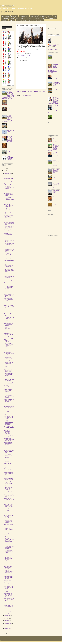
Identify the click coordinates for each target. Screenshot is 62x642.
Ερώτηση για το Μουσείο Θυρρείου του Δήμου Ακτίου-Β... (8, 602)
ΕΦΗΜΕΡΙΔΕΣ (36, 18)
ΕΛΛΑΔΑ (29, 18)
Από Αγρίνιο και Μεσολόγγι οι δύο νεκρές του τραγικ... (9, 227)
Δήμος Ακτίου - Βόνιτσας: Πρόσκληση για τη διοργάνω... (9, 287)
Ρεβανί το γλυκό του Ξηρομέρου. (56, 203)
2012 (4, 168)
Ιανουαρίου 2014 (7, 173)
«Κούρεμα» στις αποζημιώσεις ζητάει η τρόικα (10, 151)
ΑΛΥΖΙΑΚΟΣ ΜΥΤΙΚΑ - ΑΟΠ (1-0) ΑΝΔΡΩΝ (8, 529)
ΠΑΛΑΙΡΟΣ (12, 20)
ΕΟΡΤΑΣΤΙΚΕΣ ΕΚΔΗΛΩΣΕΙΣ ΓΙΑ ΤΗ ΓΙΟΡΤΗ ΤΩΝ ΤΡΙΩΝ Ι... (9, 501)
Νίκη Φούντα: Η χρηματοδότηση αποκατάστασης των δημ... (8, 367)
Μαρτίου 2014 (7, 615)
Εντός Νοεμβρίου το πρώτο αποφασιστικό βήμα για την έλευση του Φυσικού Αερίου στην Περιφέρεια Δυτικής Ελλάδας (53, 109)
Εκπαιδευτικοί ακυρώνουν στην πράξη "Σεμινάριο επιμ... (9, 469)
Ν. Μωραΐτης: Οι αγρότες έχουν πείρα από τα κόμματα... (9, 492)
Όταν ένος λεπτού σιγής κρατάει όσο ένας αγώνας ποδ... (8, 423)
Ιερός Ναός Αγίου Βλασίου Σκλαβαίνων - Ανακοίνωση (10, 102)
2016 (4, 633)
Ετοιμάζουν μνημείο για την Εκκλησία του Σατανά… (8, 219)
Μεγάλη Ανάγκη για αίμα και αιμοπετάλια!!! (8, 234)
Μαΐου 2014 (6, 618)
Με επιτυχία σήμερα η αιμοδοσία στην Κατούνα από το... (8, 512)
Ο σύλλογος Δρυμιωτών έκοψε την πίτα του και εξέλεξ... (8, 473)
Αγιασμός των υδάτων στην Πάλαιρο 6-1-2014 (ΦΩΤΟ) (9, 209)
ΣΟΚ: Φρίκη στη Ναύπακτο (9, 524)
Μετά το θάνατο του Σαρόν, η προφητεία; (8, 334)
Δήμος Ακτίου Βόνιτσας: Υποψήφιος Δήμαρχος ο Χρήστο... (9, 194)
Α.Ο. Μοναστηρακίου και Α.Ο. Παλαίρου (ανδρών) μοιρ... (8, 340)
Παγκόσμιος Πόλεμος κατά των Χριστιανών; (9, 363)
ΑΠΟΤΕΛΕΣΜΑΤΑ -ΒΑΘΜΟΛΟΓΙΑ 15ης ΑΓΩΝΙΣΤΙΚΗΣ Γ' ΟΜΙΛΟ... (8, 447)
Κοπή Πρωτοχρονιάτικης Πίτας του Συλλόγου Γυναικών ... (8, 212)
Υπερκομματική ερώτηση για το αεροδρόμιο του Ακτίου (9, 299)
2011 (4, 167)
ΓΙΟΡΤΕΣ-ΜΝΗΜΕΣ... (20, 18)
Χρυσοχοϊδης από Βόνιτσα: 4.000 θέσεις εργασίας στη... (8, 532)
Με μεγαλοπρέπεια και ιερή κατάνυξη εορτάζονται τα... (8, 216)
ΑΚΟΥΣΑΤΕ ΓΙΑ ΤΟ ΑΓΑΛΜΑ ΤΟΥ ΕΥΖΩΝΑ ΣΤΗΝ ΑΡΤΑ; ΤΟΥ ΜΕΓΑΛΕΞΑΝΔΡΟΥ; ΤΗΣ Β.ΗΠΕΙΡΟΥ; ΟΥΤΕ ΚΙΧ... (54, 185)
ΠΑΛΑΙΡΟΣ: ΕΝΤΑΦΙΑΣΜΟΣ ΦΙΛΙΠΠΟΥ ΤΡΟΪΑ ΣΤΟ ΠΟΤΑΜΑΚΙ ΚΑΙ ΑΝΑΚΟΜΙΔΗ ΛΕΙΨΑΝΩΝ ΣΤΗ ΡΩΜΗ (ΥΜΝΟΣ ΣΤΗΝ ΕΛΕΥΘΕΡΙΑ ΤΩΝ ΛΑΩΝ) (8, 95)
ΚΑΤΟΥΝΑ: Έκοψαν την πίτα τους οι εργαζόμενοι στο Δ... (9, 436)
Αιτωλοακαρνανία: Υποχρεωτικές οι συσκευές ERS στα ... (8, 610)
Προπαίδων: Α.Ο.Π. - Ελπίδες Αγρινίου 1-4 (8, 184)
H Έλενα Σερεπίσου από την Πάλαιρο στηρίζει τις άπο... (9, 306)
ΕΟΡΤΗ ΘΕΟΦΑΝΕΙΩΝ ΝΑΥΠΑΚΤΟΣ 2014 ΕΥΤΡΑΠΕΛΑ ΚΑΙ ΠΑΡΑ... (8, 238)
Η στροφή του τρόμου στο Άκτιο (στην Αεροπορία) (9, 241)
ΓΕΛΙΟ (12, 18)
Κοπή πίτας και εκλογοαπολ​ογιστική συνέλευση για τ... (8, 205)
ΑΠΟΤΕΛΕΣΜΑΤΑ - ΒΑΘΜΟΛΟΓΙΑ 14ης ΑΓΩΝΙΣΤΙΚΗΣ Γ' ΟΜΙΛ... (8, 345)
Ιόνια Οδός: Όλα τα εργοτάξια (7, 476)
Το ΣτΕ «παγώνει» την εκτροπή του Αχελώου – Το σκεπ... (9, 302)
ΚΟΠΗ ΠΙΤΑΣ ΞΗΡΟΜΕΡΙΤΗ (7, 328)
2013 (4, 170)
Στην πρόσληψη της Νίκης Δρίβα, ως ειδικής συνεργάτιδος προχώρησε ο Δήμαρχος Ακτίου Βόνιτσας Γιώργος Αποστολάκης (54, 100)
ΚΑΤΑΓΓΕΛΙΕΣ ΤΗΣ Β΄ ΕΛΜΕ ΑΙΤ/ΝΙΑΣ (8, 574)
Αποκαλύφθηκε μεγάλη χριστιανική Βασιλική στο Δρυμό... (8, 577)
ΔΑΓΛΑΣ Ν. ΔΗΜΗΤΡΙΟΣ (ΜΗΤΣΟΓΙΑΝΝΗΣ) (54, 45)
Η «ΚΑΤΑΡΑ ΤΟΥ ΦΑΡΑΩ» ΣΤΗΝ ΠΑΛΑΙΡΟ (9, 393)
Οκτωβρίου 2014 (7, 626)
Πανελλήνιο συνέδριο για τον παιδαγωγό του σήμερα (8, 383)
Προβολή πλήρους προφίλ (52, 49)
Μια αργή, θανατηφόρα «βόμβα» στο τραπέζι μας (55, 198)
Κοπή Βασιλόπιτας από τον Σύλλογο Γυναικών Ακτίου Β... (9, 417)
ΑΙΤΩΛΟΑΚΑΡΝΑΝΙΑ (24, 16)
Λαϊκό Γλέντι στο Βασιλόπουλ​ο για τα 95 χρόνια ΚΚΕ (9, 187)
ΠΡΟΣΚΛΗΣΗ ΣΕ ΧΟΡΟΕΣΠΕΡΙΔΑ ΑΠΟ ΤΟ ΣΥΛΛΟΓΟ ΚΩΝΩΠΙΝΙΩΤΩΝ (9, 540)
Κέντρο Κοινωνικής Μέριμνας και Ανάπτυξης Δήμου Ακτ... (9, 544)
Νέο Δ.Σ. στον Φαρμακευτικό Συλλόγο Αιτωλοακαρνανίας (9, 191)
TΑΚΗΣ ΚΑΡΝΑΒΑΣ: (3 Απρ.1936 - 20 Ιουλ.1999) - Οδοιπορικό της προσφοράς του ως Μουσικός (53, 147)
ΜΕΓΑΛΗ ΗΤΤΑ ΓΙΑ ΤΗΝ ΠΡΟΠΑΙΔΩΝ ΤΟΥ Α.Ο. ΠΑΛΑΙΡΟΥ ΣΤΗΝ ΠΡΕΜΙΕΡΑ (10, 125)
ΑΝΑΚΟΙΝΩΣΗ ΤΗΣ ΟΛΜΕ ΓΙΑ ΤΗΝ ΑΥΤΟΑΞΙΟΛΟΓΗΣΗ (8, 357)
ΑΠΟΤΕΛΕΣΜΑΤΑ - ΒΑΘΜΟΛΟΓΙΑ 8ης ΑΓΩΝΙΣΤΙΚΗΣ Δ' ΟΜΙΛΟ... (8, 564)
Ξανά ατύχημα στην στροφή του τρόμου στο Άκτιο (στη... (9, 396)
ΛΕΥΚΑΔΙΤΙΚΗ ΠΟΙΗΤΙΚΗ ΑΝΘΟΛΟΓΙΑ (9, 318)
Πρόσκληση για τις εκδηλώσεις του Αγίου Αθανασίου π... (8, 330)
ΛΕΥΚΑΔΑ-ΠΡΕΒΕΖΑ (51, 18)
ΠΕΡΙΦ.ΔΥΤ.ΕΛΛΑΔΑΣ (21, 20)
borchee (36, 638)
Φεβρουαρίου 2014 (8, 613)
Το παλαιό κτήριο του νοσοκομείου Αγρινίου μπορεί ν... (8, 443)
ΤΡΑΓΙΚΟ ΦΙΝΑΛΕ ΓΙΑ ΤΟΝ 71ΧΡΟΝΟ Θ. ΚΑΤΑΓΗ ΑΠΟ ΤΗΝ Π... (9, 505)
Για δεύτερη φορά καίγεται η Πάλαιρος (56, 191)
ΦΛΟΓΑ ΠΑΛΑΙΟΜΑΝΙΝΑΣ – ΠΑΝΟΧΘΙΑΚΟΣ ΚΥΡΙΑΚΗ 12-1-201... (9, 257)
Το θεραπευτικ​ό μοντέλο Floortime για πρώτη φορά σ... (8, 263)
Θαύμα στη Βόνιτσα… (8, 428)
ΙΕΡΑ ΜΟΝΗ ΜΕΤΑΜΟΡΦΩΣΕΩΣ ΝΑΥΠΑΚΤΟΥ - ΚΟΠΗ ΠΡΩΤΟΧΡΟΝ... (8, 292)
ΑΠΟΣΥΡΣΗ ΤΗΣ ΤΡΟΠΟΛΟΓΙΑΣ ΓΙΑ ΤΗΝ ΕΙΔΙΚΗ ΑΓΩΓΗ (52, 71)
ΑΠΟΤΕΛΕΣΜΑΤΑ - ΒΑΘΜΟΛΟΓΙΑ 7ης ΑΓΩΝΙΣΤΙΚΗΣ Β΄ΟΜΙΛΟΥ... (8, 460)
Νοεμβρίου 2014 (7, 628)
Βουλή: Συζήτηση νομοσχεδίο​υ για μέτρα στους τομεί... (9, 386)
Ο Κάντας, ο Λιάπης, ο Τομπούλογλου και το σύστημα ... (8, 175)
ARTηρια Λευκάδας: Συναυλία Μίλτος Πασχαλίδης (8, 201)
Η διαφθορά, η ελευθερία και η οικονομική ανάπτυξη (8, 390)
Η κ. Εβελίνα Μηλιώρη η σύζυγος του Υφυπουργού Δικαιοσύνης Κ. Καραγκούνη (10, 139)
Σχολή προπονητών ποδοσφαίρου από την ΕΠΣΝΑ (9, 321)
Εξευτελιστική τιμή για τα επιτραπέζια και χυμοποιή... (8, 466)
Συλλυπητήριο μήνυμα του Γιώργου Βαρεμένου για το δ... (9, 254)
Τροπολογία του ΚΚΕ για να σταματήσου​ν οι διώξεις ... (8, 314)
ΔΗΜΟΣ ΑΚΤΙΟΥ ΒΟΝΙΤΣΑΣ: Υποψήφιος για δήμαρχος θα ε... (9, 410)
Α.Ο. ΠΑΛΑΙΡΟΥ (5, 16)
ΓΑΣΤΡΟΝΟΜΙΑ (5, 18)
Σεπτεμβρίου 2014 (8, 625)
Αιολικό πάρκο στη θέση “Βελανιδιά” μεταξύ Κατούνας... (8, 181)
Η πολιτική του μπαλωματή (9, 260)
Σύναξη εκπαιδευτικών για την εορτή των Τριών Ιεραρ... (9, 599)
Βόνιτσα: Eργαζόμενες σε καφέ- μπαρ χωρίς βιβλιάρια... (9, 400)
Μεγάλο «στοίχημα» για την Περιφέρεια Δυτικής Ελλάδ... (9, 535)
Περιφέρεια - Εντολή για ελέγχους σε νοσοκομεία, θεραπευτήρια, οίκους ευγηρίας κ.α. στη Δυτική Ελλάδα (7, 118)
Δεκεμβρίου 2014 (7, 630)
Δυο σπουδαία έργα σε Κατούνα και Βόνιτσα (8, 479)
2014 (4, 172)
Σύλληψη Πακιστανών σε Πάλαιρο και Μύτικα (8, 420)
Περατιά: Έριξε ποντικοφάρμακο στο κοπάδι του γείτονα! (8, 554)
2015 (4, 632)
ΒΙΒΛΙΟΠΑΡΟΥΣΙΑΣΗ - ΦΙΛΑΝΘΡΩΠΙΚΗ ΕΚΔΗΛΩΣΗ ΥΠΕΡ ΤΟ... (8, 595)
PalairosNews (7, 5)
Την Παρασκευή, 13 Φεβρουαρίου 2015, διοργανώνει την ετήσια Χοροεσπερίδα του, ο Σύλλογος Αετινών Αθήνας (8, 110)
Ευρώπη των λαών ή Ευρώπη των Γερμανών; (9, 499)
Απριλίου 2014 (7, 617)
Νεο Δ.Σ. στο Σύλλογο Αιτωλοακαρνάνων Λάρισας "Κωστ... (8, 370)
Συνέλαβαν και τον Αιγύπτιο (7, 581)
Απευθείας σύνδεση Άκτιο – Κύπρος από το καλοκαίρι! (9, 374)
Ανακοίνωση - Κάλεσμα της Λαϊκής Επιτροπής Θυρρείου (8, 583)
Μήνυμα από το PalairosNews (53, 94)
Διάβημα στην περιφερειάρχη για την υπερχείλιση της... (8, 571)
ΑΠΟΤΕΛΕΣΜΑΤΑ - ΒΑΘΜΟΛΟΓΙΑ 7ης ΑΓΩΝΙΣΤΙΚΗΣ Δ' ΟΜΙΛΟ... (8, 456)
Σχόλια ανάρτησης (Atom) (26, 95)
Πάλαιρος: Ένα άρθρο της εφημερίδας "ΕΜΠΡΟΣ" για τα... (9, 250)
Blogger (42, 638)
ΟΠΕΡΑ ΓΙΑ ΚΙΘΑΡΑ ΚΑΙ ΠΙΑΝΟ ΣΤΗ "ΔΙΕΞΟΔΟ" (9, 427)
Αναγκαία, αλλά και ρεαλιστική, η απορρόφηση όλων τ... (9, 283)
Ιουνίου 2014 (6, 620)
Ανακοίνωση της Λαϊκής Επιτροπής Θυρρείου (8, 606)
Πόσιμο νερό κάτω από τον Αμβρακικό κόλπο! (9, 244)
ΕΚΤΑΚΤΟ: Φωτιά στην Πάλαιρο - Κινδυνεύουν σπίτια (56, 171)
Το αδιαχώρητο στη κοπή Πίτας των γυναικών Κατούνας (9, 324)
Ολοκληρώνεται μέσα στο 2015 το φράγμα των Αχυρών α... (9, 273)
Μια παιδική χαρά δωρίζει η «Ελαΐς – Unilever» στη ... (9, 295)
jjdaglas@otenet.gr (12, 12)
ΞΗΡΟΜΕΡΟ (5, 20)
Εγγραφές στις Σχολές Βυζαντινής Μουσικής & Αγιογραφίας (10, 158)
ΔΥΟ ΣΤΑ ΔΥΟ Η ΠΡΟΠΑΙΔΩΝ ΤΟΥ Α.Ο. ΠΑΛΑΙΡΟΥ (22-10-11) (56, 84)
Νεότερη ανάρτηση (22, 91)
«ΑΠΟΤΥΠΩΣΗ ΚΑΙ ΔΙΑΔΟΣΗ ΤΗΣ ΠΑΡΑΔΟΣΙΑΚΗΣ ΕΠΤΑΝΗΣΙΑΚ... (8, 349)
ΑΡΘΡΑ (49, 16)
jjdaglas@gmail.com (5, 12)
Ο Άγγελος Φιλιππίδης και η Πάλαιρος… (9, 377)
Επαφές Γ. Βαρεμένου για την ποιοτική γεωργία (9, 360)
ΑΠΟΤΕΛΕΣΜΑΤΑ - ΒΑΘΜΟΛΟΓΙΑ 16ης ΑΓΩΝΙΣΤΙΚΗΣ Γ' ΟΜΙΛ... (8, 559)
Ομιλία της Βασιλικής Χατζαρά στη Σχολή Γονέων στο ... (8, 488)
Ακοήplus (6, 608)
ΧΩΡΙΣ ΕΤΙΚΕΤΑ (39, 20)
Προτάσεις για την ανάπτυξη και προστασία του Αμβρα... (9, 337)
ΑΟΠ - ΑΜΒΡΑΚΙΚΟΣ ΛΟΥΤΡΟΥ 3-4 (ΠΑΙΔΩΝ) (8, 567)
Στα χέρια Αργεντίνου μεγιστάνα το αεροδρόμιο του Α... (8, 509)
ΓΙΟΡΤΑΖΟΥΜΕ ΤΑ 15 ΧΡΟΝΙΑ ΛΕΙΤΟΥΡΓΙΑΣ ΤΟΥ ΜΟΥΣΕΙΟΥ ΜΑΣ (9, 439)
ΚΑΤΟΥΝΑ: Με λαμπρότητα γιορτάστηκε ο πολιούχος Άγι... (7, 432)
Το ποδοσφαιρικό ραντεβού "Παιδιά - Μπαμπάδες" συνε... (8, 230)
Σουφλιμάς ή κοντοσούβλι (55, 89)
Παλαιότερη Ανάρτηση (39, 91)
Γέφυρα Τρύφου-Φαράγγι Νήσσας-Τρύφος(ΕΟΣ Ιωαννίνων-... (9, 280)
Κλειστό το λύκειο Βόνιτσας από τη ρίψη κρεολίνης (9, 407)
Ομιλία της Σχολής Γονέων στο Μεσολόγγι (9, 380)
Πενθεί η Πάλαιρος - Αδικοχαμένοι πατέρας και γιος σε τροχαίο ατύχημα (56, 177)
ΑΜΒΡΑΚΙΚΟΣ (43, 16)
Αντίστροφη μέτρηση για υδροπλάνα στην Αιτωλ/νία (9, 403)
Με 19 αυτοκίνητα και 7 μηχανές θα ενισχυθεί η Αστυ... (9, 495)
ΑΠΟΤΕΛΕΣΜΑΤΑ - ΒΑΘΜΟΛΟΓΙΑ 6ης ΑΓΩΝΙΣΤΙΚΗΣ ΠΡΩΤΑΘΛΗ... (8, 311)
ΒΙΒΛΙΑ (54, 16)
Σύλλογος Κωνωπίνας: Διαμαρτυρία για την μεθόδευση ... (8, 591)
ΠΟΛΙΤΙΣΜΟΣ (31, 20)
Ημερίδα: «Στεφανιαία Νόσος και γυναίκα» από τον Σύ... (8, 521)
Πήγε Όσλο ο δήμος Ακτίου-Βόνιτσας (8, 485)
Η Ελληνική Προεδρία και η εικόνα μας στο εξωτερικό (9, 547)
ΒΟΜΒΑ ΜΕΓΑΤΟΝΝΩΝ (8, 178)
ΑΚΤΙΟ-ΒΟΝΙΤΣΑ (34, 16)
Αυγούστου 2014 (7, 623)
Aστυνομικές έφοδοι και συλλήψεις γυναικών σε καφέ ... (9, 270)
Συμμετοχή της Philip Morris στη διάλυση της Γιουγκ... (9, 353)
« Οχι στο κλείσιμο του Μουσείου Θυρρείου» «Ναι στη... (8, 551)
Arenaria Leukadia (7, 463)
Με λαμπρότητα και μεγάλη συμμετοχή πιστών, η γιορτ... (9, 451)
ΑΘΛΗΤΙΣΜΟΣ (14, 16)
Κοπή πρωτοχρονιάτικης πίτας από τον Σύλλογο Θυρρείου (9, 413)
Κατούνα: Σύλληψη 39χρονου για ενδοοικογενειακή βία (8, 482)
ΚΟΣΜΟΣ (43, 18)
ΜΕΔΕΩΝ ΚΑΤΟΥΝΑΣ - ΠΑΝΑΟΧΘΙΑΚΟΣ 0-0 (8, 526)
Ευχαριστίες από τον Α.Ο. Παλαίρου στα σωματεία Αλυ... (9, 246)
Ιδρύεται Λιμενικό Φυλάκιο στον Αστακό (9, 277)
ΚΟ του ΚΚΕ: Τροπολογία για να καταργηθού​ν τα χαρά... (9, 223)
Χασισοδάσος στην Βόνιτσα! (55, 116)
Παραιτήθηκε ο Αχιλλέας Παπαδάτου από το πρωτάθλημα (8, 266)
